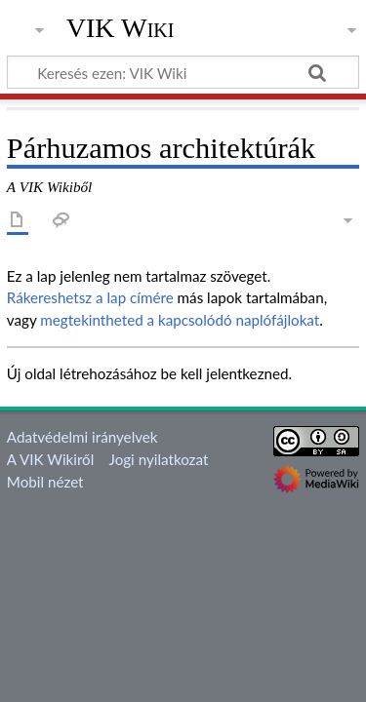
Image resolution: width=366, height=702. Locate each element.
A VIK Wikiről (50, 459)
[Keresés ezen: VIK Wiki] (183, 72)
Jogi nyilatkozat (159, 459)
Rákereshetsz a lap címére (90, 297)
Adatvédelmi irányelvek (82, 437)
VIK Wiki (120, 28)
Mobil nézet (45, 481)
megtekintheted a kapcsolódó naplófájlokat (179, 320)
